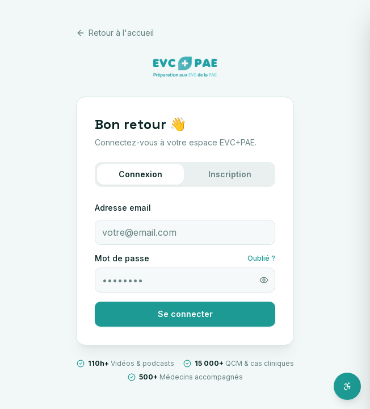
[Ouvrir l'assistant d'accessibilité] (347, 386)
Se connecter (185, 314)
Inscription (229, 174)
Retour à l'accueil (115, 32)
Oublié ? (261, 258)
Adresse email (123, 207)
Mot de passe (122, 258)
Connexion (140, 174)
